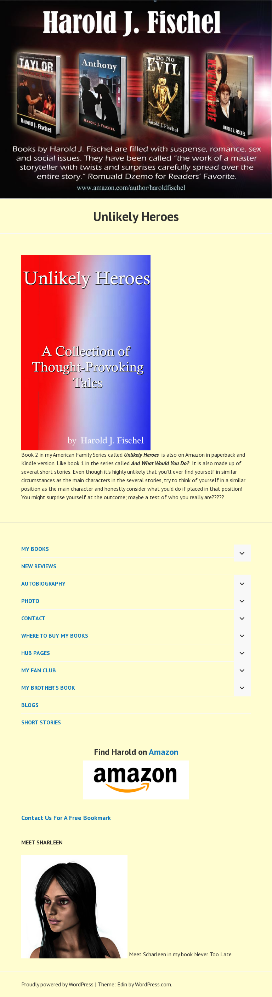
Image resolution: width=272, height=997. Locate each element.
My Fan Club (38, 670)
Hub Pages (35, 652)
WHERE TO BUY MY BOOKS (54, 635)
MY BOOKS (35, 548)
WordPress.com (153, 984)
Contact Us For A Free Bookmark (66, 818)
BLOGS (30, 704)
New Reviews (38, 566)
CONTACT (33, 618)
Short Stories (41, 722)
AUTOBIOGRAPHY (43, 583)
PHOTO (30, 600)
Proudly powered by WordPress (57, 984)
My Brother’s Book (48, 687)
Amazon (163, 751)
